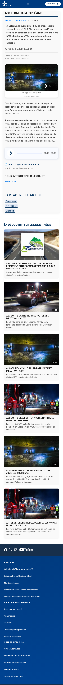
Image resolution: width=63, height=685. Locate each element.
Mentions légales (11, 583)
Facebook (11, 201)
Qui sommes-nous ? (13, 609)
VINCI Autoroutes (12, 649)
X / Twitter (11, 206)
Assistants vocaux (12, 636)
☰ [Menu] (28, 4)
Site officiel (10, 181)
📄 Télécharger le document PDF (22, 164)
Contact (8, 623)
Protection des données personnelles (21, 590)
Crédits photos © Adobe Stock (18, 576)
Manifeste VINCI (11, 669)
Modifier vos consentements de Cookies (22, 596)
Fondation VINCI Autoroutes (17, 656)
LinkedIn (10, 211)
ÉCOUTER (53, 3)
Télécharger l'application (15, 630)
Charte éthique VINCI (13, 676)
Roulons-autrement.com (15, 662)
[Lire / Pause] (44, 86)
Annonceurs (9, 616)
